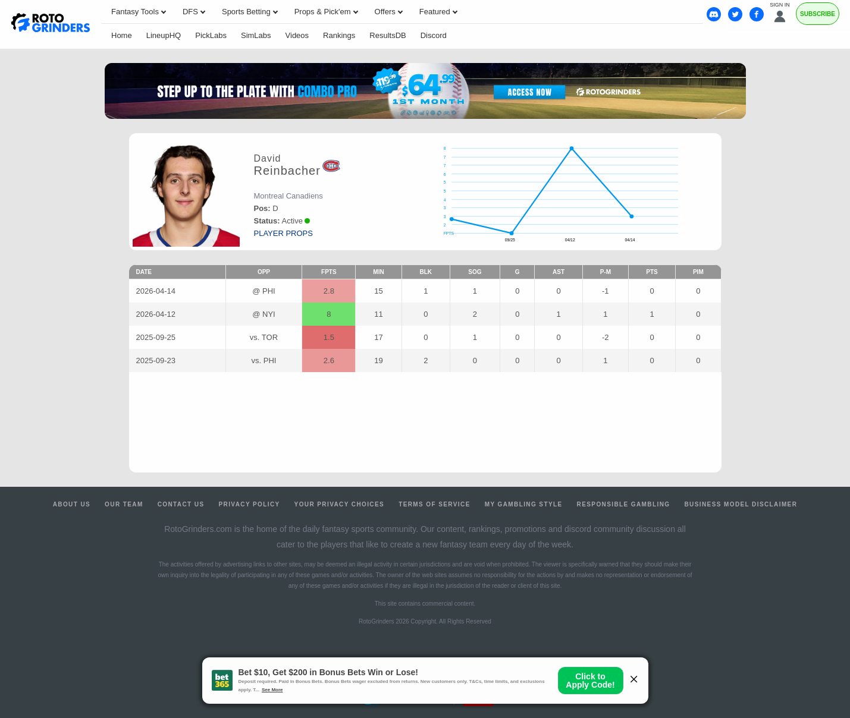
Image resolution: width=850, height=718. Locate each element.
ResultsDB (387, 35)
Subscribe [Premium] (817, 14)
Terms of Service (435, 504)
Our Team (124, 504)
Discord (434, 35)
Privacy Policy (249, 504)
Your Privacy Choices (339, 504)
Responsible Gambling (623, 504)
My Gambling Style (524, 504)
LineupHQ (163, 35)
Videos (297, 35)
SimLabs (256, 35)
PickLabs (211, 35)
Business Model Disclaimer (740, 504)
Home (121, 35)
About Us (71, 504)
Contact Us (181, 504)
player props (283, 233)
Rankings (339, 35)
